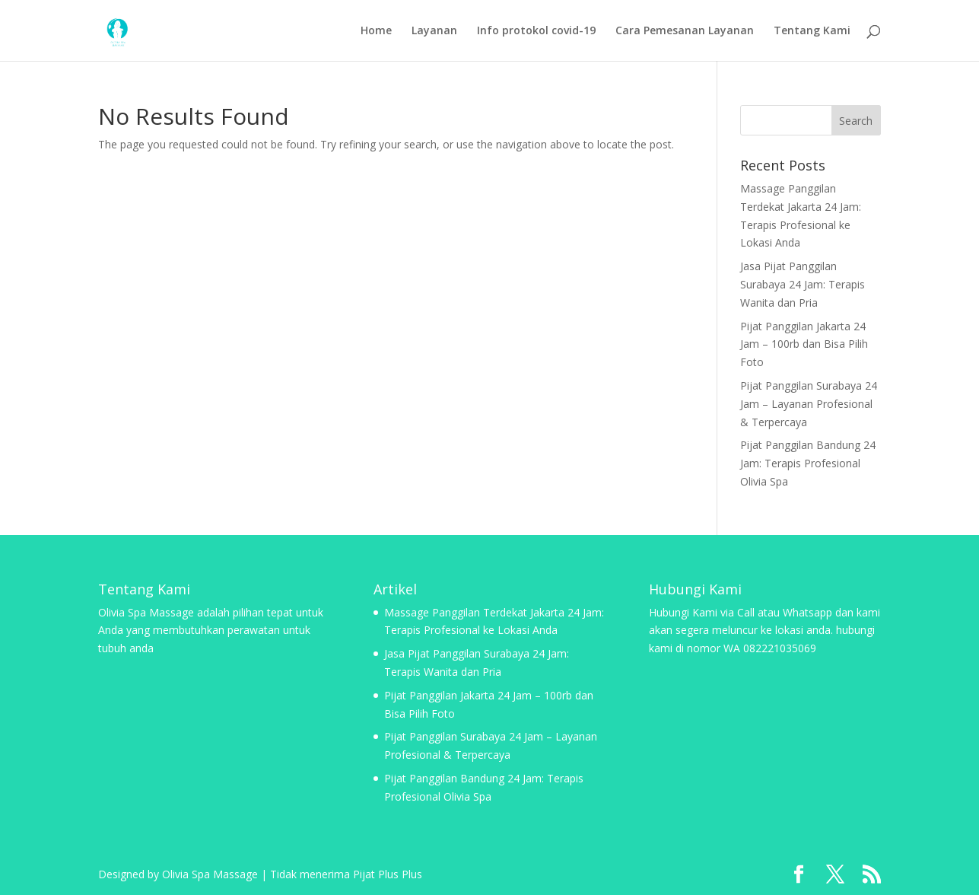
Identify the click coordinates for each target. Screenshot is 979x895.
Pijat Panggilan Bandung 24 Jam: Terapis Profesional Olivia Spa (808, 463)
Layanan (434, 31)
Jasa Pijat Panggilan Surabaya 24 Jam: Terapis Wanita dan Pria (802, 284)
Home (376, 31)
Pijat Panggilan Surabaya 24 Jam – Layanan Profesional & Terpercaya (808, 403)
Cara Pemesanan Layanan (684, 31)
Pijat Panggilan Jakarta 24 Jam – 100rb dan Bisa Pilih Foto (804, 344)
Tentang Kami (812, 31)
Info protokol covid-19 (536, 31)
